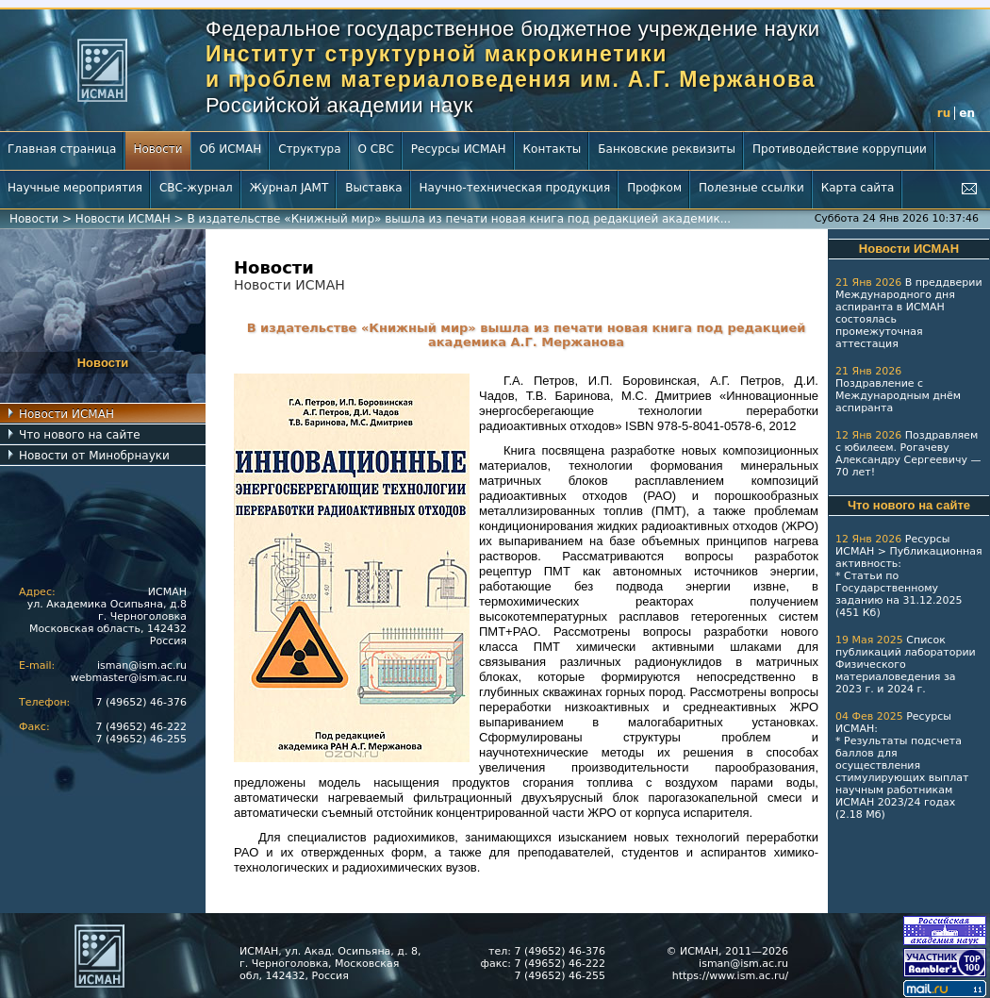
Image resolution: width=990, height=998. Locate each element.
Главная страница (62, 149)
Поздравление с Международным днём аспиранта (898, 395)
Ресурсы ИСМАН (458, 149)
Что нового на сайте (79, 434)
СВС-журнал (196, 187)
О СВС (376, 149)
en (967, 113)
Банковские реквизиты (666, 149)
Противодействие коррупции (839, 149)
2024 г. (906, 689)
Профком (654, 187)
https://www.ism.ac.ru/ (730, 976)
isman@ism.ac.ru (142, 665)
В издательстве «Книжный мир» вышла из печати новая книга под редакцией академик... (459, 218)
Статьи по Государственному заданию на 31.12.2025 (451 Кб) (898, 594)
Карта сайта (858, 187)
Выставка (373, 187)
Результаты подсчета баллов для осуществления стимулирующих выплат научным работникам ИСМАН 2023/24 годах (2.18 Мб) (901, 778)
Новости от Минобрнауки (94, 455)
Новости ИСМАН (123, 218)
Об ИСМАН (231, 149)
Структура (309, 149)
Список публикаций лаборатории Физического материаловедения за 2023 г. (905, 664)
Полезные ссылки (751, 187)
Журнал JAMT (289, 187)
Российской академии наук (339, 105)
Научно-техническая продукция (515, 187)
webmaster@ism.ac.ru (129, 678)
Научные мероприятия (75, 187)
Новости (157, 149)
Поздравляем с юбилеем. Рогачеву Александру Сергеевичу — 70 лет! (908, 453)
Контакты (552, 149)
